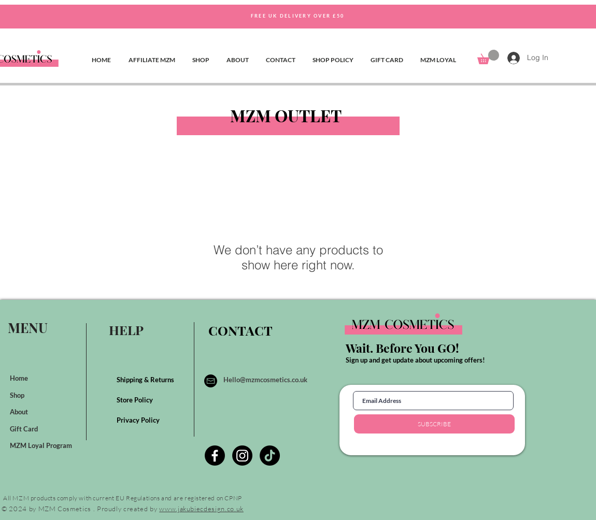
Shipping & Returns (146, 379)
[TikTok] (270, 455)
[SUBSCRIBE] (434, 424)
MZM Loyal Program (42, 445)
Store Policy (135, 400)
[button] (488, 57)
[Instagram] (242, 455)
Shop (18, 395)
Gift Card (24, 429)
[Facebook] (215, 455)
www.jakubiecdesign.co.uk (201, 508)
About (20, 412)
